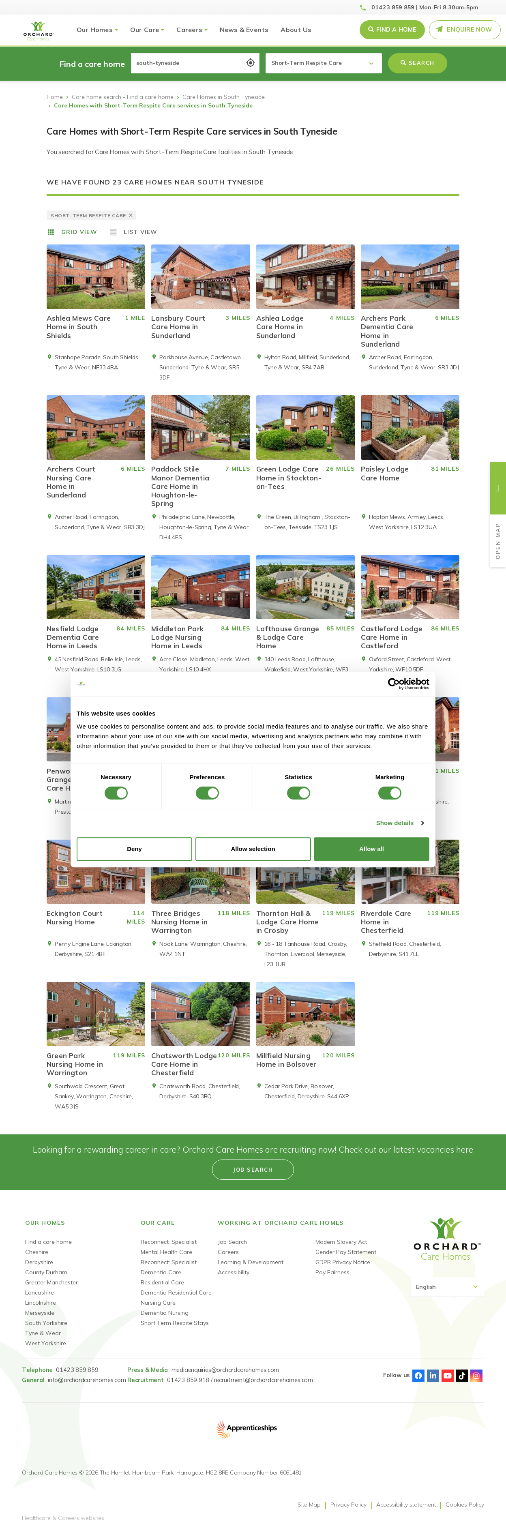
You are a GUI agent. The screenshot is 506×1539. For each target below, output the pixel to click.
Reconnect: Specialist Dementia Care (169, 1273)
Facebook (418, 1382)
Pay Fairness (332, 1278)
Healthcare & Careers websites (63, 1524)
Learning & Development (250, 1268)
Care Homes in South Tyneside (223, 97)
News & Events (244, 30)
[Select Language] (448, 1293)
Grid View (79, 232)
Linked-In (433, 1382)
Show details (395, 822)
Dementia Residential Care (176, 1298)
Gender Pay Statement (345, 1258)
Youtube (448, 1382)
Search (418, 63)
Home (55, 97)
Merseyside (39, 1319)
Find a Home (396, 29)
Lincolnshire (40, 1308)
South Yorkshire (46, 1329)
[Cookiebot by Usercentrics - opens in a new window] (393, 684)
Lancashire (39, 1298)
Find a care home (48, 1248)
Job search (253, 1175)
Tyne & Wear (43, 1339)
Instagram (476, 1382)
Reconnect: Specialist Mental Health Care (169, 1253)
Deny (134, 848)
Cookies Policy (465, 1510)
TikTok (462, 1382)
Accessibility (233, 1278)
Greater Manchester (51, 1288)
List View (141, 232)
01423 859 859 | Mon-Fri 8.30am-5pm (424, 7)
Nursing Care (158, 1308)
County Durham (46, 1278)
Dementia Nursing (165, 1319)
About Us (296, 30)
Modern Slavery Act (341, 1248)
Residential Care (162, 1288)
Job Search (232, 1248)
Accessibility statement (406, 1510)
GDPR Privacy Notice (342, 1268)
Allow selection (253, 848)
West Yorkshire (45, 1349)
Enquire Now (469, 29)
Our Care (144, 30)
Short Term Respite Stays (175, 1329)
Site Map (309, 1510)
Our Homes (95, 30)
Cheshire (36, 1258)
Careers (189, 30)
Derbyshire (39, 1268)
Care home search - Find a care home (123, 97)
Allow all (371, 848)
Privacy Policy (348, 1510)
